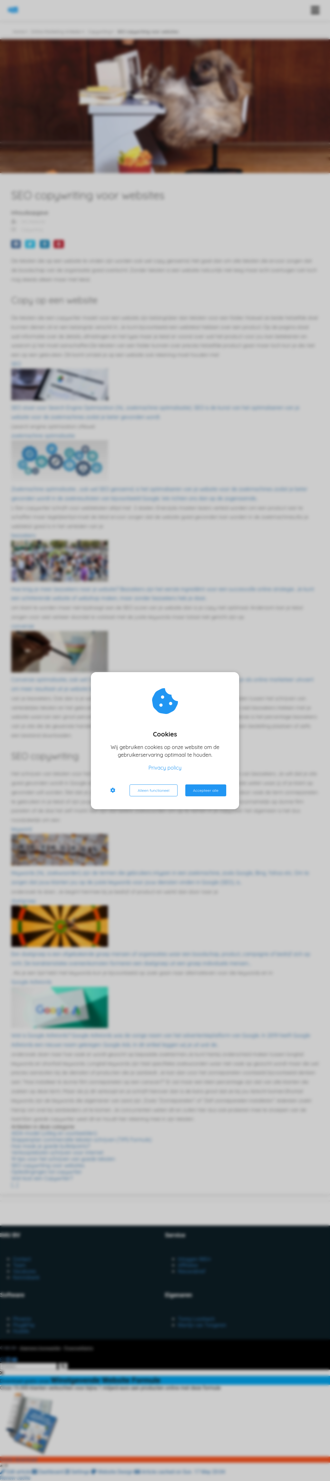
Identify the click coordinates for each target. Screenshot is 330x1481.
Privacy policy (165, 767)
